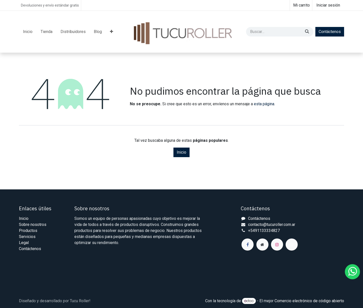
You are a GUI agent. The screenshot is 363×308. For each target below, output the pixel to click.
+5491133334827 (264, 230)
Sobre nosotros (32, 224)
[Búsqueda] (307, 32)
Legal (24, 242)
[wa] (292, 244)
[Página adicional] (262, 244)
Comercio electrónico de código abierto (309, 300)
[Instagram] (277, 244)
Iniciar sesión (328, 5)
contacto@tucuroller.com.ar (271, 224)
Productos (28, 230)
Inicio (181, 152)
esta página (264, 103)
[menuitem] (28, 32)
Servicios (27, 236)
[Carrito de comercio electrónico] (301, 5)
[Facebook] (247, 244)
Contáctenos (330, 31)
